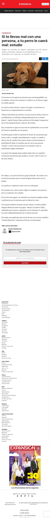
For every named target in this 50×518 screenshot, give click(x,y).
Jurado (4, 441)
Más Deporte (6, 422)
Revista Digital (45, 4)
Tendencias (6, 33)
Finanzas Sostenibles (9, 395)
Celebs (4, 356)
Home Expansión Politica (10, 305)
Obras (4, 312)
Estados (4, 329)
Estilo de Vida (6, 439)
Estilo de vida (6, 358)
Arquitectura (6, 381)
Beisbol (4, 417)
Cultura (4, 348)
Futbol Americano (7, 419)
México (4, 324)
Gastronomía (6, 431)
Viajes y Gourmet (7, 346)
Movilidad (5, 393)
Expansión (5, 302)
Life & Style (5, 361)
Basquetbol (5, 420)
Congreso (5, 325)
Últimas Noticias (9, 10)
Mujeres (4, 315)
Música (4, 370)
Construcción (6, 376)
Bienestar (5, 437)
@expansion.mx (25, 496)
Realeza (4, 339)
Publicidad (24, 510)
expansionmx (22, 496)
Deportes (5, 366)
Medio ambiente (7, 388)
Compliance (24, 513)
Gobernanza (6, 392)
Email (25, 258)
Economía (31, 10)
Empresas (18, 10)
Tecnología (5, 310)
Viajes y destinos (7, 434)
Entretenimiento (7, 364)
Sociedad (5, 332)
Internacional (39, 10)
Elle (3, 351)
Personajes (5, 436)
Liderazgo (5, 407)
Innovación (5, 397)
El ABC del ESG (7, 399)
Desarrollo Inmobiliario (9, 378)
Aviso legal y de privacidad (24, 515)
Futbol (4, 415)
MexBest (4, 429)
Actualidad (5, 405)
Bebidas (4, 432)
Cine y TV (5, 368)
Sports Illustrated (7, 414)
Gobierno (5, 322)
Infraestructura (7, 380)
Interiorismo (6, 383)
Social (4, 390)
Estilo (3, 363)
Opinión (4, 331)
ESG (3, 314)
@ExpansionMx (15, 231)
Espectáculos (6, 337)
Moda (3, 342)
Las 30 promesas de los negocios (25, 488)
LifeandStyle (6, 317)
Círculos (4, 341)
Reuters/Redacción (15, 229)
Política (24, 10)
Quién (3, 336)
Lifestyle (5, 424)
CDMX (4, 327)
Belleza (4, 344)
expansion (33, 496)
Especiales (5, 410)
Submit (25, 262)
